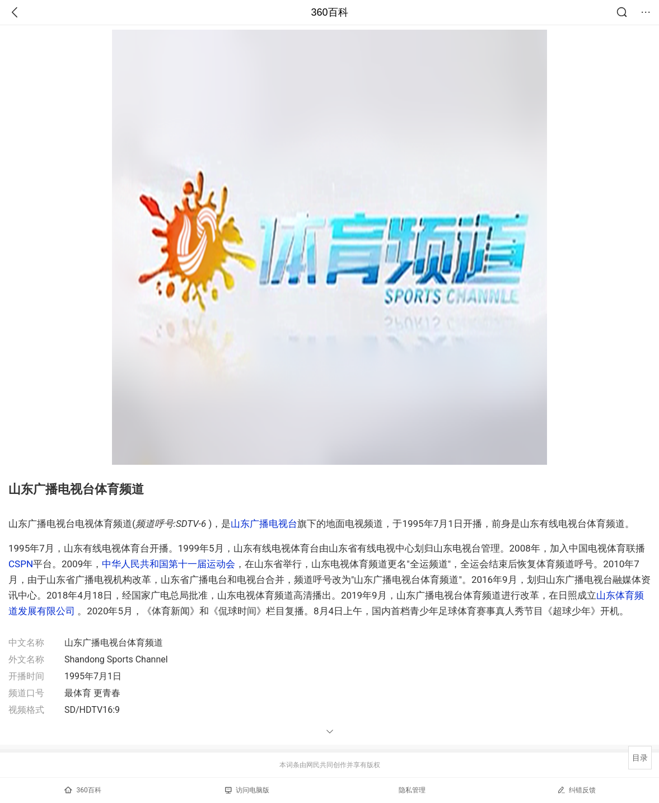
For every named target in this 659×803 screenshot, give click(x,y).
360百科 (329, 12)
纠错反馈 (576, 790)
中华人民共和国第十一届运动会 (168, 563)
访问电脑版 (247, 790)
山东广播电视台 (264, 523)
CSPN (20, 563)
